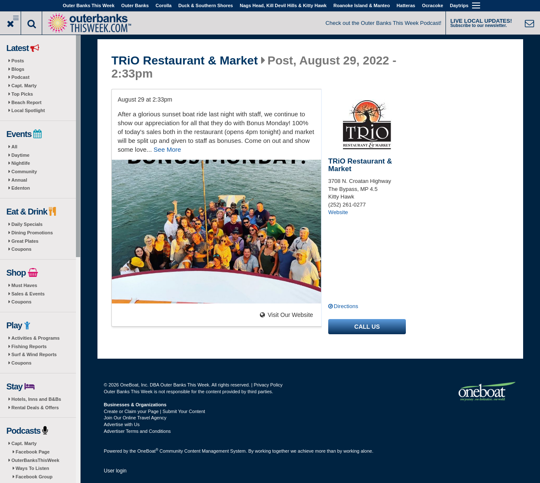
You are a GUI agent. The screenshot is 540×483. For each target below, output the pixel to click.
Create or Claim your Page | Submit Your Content (154, 411)
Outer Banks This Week (89, 5)
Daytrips (459, 5)
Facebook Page (33, 451)
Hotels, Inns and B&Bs (36, 399)
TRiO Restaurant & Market (184, 60)
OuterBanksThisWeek (35, 460)
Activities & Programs (35, 338)
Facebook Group (34, 476)
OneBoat (148, 450)
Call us (367, 326)
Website (338, 212)
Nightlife (20, 163)
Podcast (20, 77)
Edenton (20, 188)
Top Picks (22, 94)
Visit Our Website (286, 314)
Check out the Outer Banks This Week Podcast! (384, 23)
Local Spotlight (28, 110)
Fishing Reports (29, 346)
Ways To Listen (32, 468)
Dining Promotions (32, 232)
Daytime (20, 155)
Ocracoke (432, 5)
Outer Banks (134, 5)
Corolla (164, 5)
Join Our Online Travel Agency (135, 417)
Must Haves (24, 285)
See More (167, 149)
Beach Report (26, 102)
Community (24, 171)
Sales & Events (28, 293)
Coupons (21, 249)
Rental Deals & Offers (35, 407)
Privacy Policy (268, 384)
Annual (19, 179)
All (14, 146)
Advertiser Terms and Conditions (137, 431)
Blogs (17, 69)
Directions (346, 306)
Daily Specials (27, 224)
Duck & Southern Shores (205, 5)
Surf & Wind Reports (34, 354)
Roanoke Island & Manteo (361, 5)
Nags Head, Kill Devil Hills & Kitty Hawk (283, 5)
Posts (17, 60)
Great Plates (24, 241)
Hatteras (406, 5)
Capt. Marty (24, 85)
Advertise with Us (122, 424)
